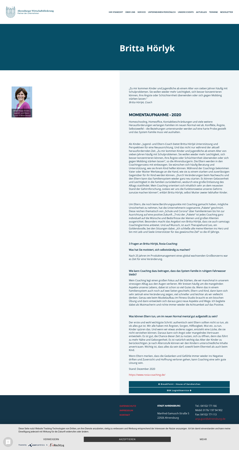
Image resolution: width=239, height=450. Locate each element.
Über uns (130, 12)
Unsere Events (186, 12)
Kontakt (125, 415)
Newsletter (226, 12)
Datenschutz (128, 406)
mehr (203, 439)
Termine (213, 12)
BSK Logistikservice (179, 390)
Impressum (126, 410)
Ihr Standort (116, 12)
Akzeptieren (127, 439)
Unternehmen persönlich (162, 12)
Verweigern (51, 439)
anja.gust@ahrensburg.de (210, 418)
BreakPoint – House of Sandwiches (179, 384)
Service (142, 12)
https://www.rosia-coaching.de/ (147, 374)
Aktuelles (201, 12)
